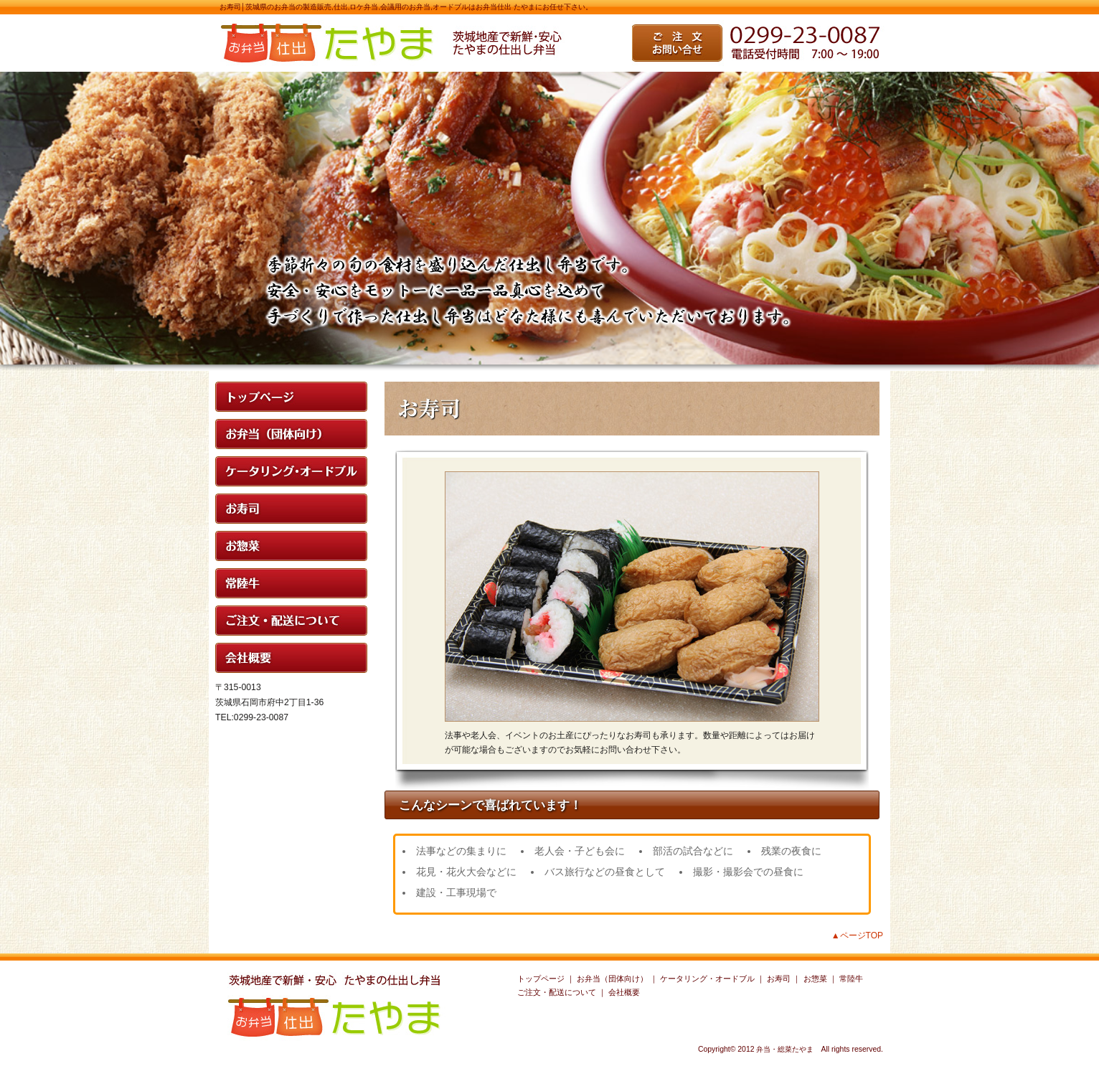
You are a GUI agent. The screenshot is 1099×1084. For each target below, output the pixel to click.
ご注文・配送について (556, 992)
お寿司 (779, 978)
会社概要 (624, 992)
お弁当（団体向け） (612, 978)
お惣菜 (815, 978)
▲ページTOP (857, 935)
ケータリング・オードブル (707, 978)
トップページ (541, 978)
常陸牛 (851, 978)
